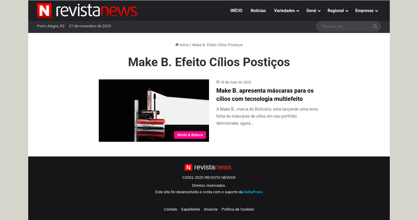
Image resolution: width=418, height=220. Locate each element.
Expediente (190, 209)
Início (182, 45)
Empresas (364, 10)
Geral (311, 10)
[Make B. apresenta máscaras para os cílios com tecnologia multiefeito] (154, 110)
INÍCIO (236, 10)
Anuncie (211, 209)
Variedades (284, 10)
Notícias (258, 10)
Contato (171, 209)
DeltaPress (253, 192)
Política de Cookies (238, 209)
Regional (336, 10)
